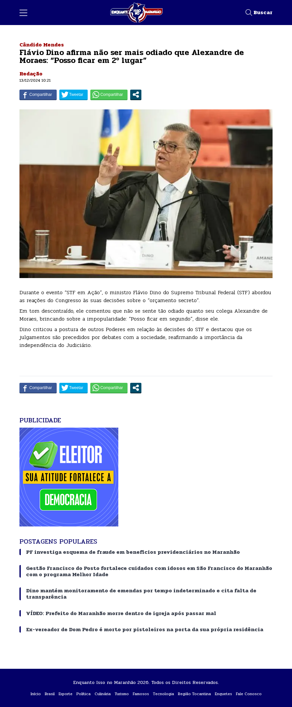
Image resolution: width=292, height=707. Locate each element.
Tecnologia (163, 694)
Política (83, 694)
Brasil (50, 694)
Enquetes (223, 694)
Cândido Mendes (41, 45)
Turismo (122, 694)
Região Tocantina (194, 694)
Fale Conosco (249, 694)
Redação (31, 74)
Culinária (103, 694)
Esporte (66, 694)
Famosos (141, 694)
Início (36, 694)
